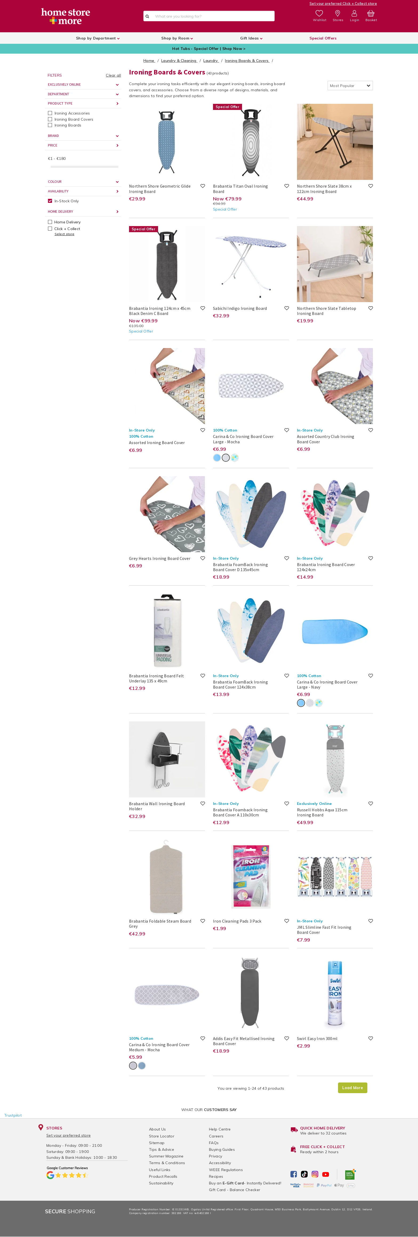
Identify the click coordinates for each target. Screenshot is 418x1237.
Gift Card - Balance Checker (234, 1189)
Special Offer (225, 209)
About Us (157, 1129)
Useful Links (160, 1169)
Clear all (113, 75)
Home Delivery (64, 222)
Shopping (70, 1211)
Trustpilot (13, 1115)
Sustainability (161, 1183)
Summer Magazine (166, 1156)
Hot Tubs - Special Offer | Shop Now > (209, 48)
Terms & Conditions (167, 1162)
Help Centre (220, 1129)
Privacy (215, 1156)
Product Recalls (163, 1176)
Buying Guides (222, 1149)
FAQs (214, 1142)
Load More (352, 1087)
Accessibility (220, 1162)
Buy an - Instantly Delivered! (245, 1183)
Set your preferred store (68, 1135)
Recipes (216, 1176)
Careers (216, 1136)
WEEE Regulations (226, 1169)
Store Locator (161, 1136)
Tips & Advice (161, 1149)
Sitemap (156, 1142)
